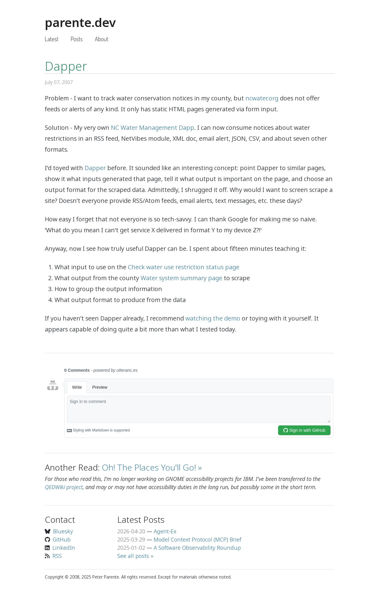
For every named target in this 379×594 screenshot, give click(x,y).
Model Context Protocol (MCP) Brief (197, 539)
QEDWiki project (64, 487)
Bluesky (63, 531)
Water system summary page (181, 278)
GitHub (62, 539)
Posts (77, 39)
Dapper (95, 168)
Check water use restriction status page (183, 267)
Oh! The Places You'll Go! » (152, 467)
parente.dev (80, 22)
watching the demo (212, 318)
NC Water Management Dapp (152, 127)
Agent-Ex (165, 531)
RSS (57, 555)
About (101, 39)
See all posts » (135, 555)
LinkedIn (63, 547)
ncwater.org (261, 98)
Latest (51, 39)
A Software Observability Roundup (197, 547)
